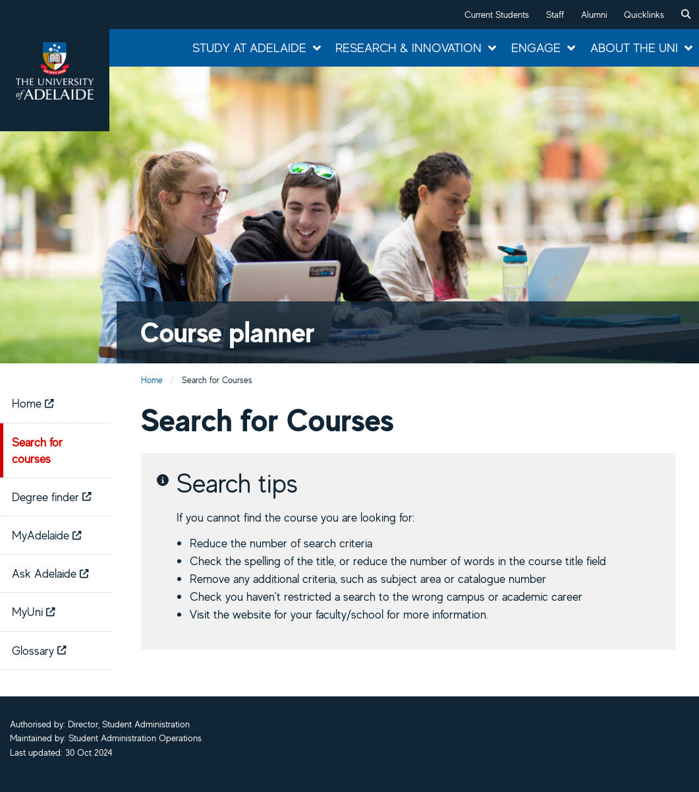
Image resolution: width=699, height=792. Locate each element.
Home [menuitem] (33, 403)
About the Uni (634, 47)
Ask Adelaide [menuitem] (50, 573)
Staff (555, 14)
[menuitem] (686, 14)
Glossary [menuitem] (39, 650)
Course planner (227, 332)
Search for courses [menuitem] (37, 450)
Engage (536, 47)
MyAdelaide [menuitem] (47, 535)
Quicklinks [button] (644, 14)
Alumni (594, 14)
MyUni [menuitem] (33, 611)
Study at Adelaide (249, 47)
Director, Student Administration (129, 724)
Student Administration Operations (135, 738)
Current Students (496, 14)
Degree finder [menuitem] (52, 496)
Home (152, 380)
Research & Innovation (408, 47)
